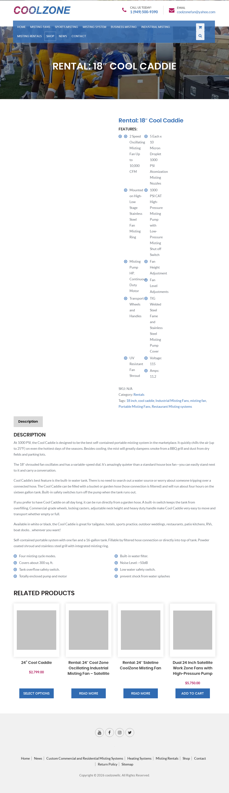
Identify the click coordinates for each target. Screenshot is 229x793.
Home (22, 29)
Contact (80, 37)
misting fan (198, 400)
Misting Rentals (30, 37)
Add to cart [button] (192, 694)
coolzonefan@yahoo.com (194, 12)
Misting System (95, 29)
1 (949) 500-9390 (141, 12)
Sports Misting (67, 29)
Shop (51, 37)
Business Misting (125, 29)
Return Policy (107, 764)
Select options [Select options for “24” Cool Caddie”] (36, 694)
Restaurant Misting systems (172, 406)
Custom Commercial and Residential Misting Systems (84, 758)
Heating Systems (139, 758)
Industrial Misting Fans (172, 400)
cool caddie (146, 400)
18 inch (131, 400)
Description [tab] (28, 421)
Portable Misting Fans (134, 406)
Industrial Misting (156, 29)
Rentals (138, 394)
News (64, 37)
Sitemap (127, 764)
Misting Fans (41, 29)
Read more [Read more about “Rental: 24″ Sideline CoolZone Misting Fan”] (140, 694)
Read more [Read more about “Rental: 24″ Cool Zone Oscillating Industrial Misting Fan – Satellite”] (88, 694)
